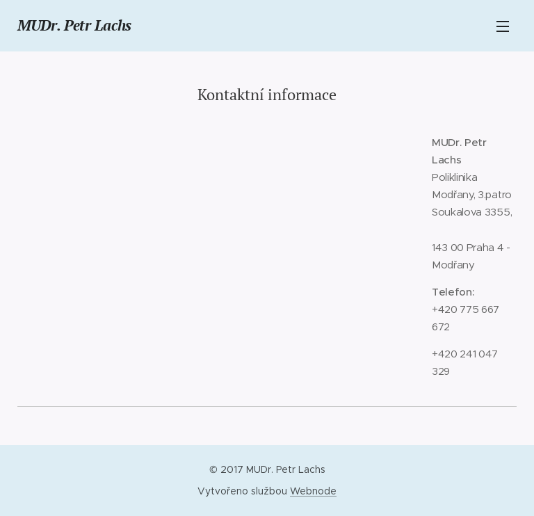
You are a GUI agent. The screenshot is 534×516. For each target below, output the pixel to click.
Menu (502, 26)
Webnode (313, 491)
